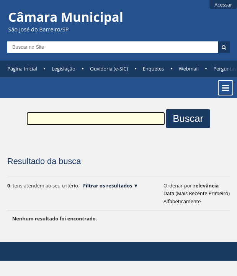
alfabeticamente (182, 201)
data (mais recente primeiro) (196, 193)
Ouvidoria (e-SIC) (109, 68)
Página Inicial (22, 68)
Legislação (63, 68)
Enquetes (153, 68)
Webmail (189, 68)
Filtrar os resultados (107, 185)
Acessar (223, 4)
